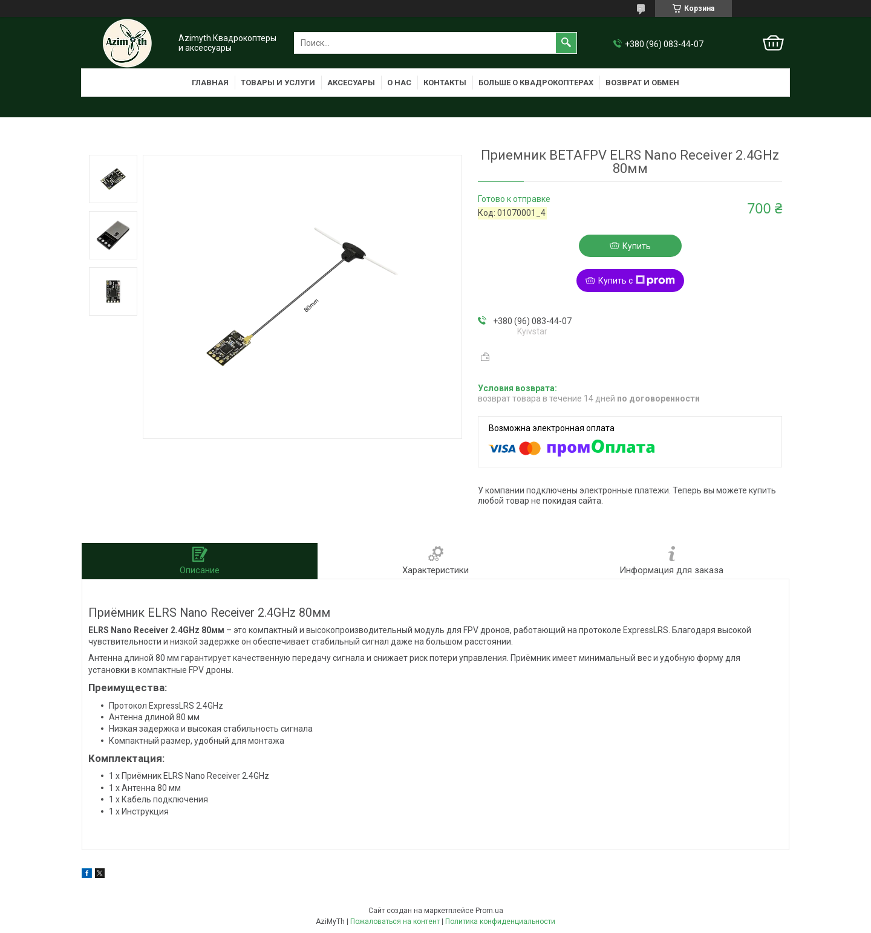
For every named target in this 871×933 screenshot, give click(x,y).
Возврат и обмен (642, 82)
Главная (210, 82)
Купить (636, 246)
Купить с (636, 280)
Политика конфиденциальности (500, 921)
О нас (399, 82)
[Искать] (566, 43)
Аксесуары (351, 82)
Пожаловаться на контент (395, 921)
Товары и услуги (278, 82)
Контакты (444, 82)
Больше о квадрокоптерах (535, 82)
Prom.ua (489, 910)
